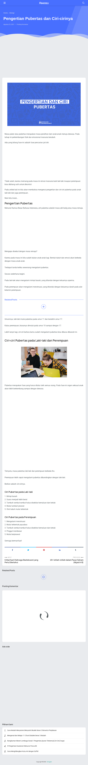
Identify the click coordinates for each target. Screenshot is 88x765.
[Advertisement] (44, 58)
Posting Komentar (22, 24)
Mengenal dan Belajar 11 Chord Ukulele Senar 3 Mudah (26, 735)
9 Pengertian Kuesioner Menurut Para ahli (22, 746)
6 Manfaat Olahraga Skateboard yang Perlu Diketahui (21, 561)
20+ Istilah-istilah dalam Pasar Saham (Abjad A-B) (66, 561)
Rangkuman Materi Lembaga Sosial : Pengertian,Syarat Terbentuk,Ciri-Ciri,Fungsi (35, 741)
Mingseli (49, 762)
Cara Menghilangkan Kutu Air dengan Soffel (22, 751)
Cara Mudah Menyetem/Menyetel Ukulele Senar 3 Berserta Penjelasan (32, 730)
